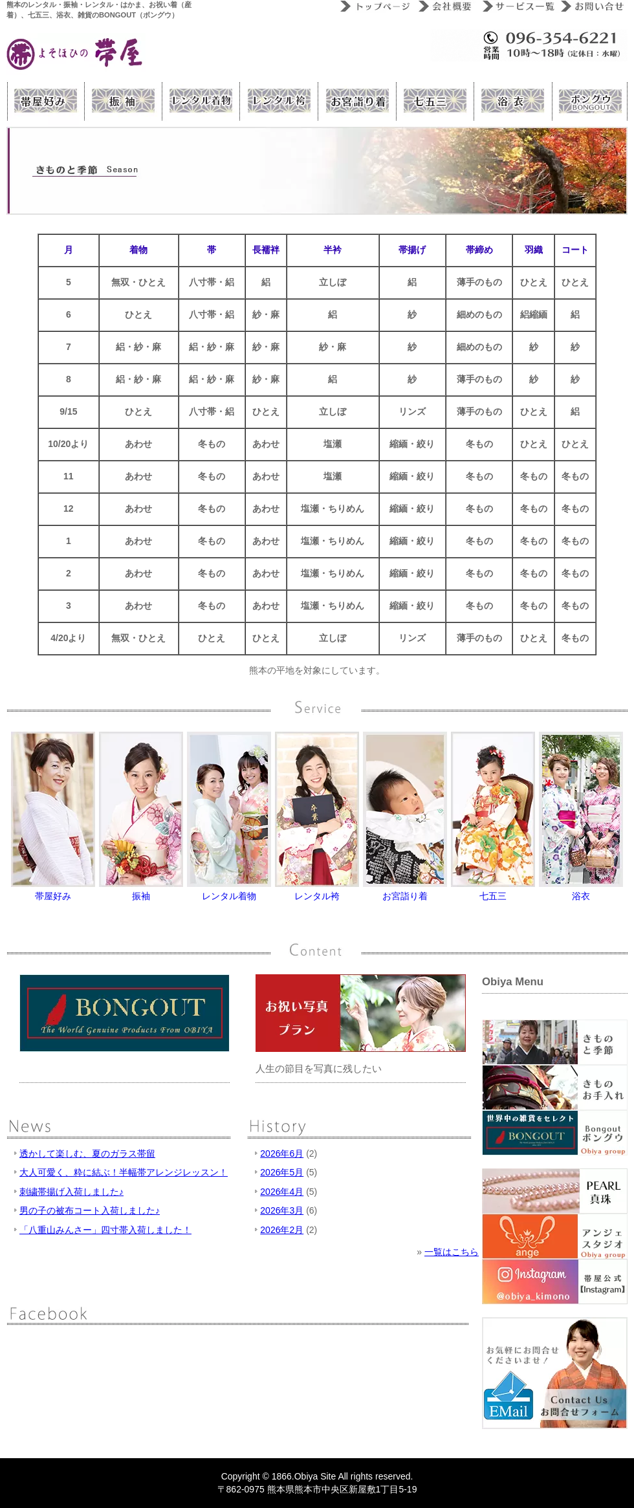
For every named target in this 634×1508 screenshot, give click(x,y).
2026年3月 (281, 1210)
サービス (516, 6)
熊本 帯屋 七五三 (433, 101)
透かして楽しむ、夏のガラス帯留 (87, 1153)
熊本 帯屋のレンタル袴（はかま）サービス (278, 101)
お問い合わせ (591, 6)
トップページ (373, 6)
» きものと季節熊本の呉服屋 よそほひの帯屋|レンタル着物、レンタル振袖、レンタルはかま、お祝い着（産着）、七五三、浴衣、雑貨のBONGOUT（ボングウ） (76, 54)
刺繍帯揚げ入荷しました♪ (71, 1191)
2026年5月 (281, 1172)
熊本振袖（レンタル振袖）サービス (123, 101)
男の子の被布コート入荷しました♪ (89, 1210)
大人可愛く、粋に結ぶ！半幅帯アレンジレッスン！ (123, 1172)
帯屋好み (45, 101)
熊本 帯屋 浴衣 (511, 101)
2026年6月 (281, 1153)
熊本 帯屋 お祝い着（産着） (356, 101)
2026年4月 (281, 1191)
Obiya (306, 1476)
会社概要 (445, 6)
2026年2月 (281, 1230)
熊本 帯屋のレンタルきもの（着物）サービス (200, 101)
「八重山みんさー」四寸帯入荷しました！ (105, 1230)
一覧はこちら (451, 1252)
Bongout (589, 101)
